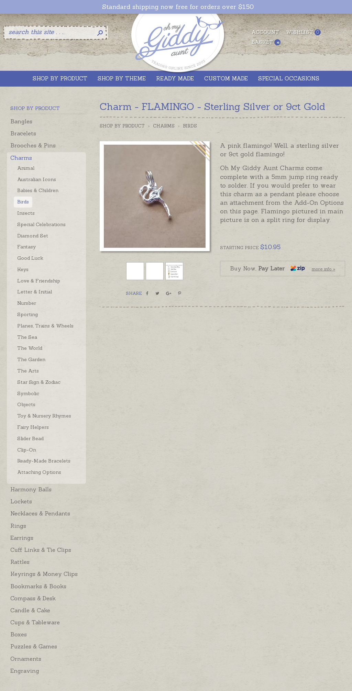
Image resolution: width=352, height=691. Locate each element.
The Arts (28, 371)
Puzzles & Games (33, 646)
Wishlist (303, 32)
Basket (266, 42)
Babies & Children (37, 190)
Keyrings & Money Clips (44, 573)
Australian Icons (36, 179)
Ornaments (25, 658)
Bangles (21, 121)
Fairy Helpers (33, 427)
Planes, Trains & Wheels (45, 326)
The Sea (27, 337)
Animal (25, 168)
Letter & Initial (34, 292)
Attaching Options (39, 472)
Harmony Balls (31, 489)
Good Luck (30, 258)
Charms (21, 157)
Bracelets (23, 133)
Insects (26, 213)
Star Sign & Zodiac (38, 382)
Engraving (24, 670)
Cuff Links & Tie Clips (40, 549)
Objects (26, 404)
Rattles (20, 561)
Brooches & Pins (33, 145)
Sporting (27, 314)
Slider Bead (30, 438)
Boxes (18, 634)
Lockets (21, 501)
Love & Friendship (38, 281)
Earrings (21, 537)
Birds (23, 202)
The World (29, 348)
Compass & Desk (33, 598)
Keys (23, 269)
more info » (323, 268)
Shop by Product (122, 126)
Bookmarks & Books (38, 586)
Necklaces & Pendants (40, 513)
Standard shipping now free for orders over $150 (178, 7)
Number (26, 303)
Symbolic (28, 393)
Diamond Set (32, 236)
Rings (18, 525)
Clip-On (26, 450)
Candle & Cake (30, 610)
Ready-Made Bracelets (43, 461)
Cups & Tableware (35, 622)
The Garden (31, 359)
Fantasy (26, 247)
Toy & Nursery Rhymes (44, 416)
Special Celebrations (41, 224)
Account (265, 32)
